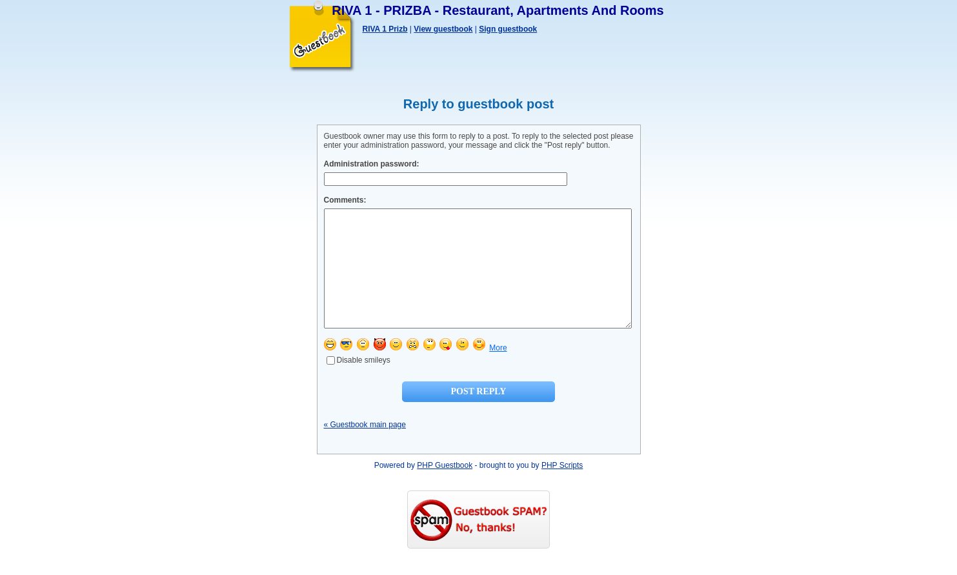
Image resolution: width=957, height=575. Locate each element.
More (498, 371)
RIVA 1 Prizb (385, 29)
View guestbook (443, 29)
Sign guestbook (508, 29)
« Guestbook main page (365, 447)
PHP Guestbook (444, 488)
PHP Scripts (562, 488)
